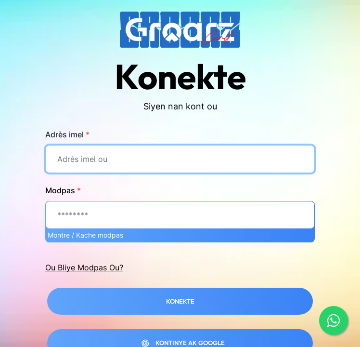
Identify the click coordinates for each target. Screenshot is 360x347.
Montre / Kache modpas (85, 235)
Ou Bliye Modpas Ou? (84, 267)
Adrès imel (67, 134)
